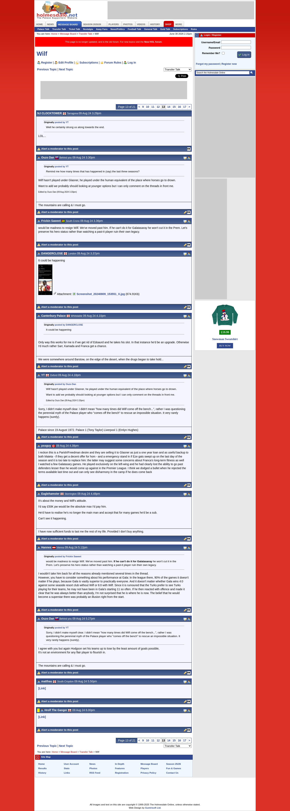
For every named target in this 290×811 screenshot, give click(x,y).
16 (179, 106)
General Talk (150, 29)
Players (145, 768)
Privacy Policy (148, 773)
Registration (121, 773)
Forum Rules (112, 62)
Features (120, 768)
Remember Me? (211, 53)
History (42, 773)
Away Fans (102, 29)
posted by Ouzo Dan (65, 384)
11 (152, 106)
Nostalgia (88, 29)
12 (158, 106)
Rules (194, 29)
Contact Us (172, 773)
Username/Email (210, 42)
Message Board (68, 34)
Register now (229, 64)
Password (214, 47)
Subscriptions (180, 29)
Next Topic (66, 69)
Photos (93, 768)
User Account (71, 764)
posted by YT (61, 122)
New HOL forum (153, 42)
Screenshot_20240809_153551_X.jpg (101, 294)
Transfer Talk (59, 29)
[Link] (42, 688)
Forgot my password (208, 64)
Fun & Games (173, 768)
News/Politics (118, 29)
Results (42, 768)
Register (46, 62)
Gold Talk (165, 29)
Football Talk (134, 29)
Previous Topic (47, 69)
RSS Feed (94, 773)
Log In (132, 62)
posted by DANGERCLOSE (69, 325)
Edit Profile (66, 62)
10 (147, 106)
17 (184, 106)
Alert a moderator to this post (59, 148)
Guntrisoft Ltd (153, 808)
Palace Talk (43, 29)
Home (54, 34)
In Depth (119, 764)
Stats (66, 768)
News (92, 764)
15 (174, 106)
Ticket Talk (74, 29)
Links (67, 773)
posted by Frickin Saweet (68, 556)
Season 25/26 (173, 764)
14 (168, 106)
